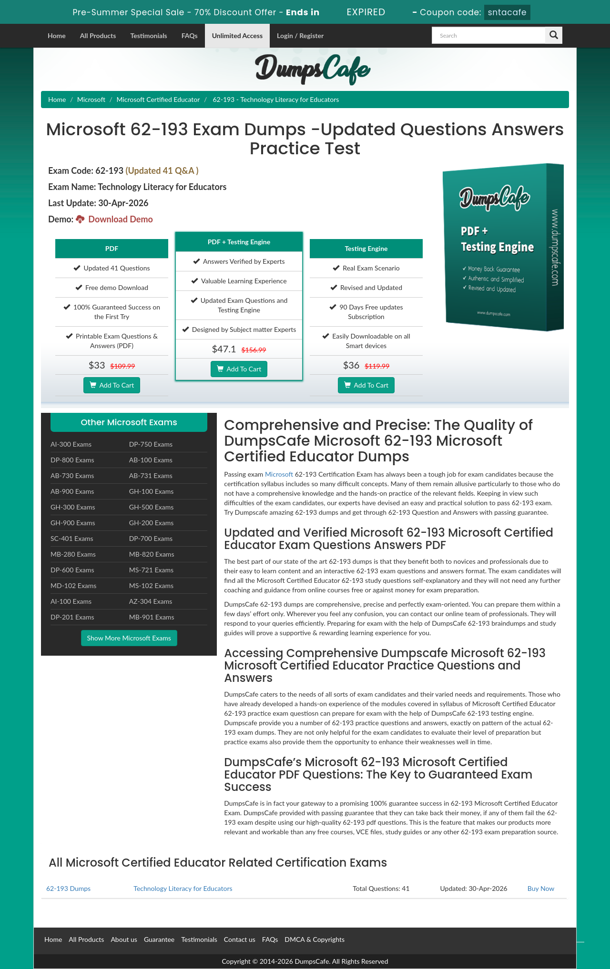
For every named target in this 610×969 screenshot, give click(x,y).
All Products (98, 35)
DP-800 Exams (72, 460)
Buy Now (541, 888)
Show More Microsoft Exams (129, 638)
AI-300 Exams (71, 444)
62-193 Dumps (68, 888)
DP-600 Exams (72, 570)
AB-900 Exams (72, 491)
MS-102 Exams (151, 585)
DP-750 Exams (151, 444)
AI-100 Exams (71, 601)
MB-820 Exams (151, 554)
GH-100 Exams (151, 491)
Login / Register (300, 35)
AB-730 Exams (72, 475)
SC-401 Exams (72, 538)
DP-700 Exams (151, 538)
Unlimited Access (237, 35)
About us (124, 939)
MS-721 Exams (151, 570)
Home (57, 35)
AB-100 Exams (151, 460)
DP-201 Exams (72, 617)
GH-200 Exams (151, 523)
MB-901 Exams (151, 617)
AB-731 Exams (151, 475)
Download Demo (114, 219)
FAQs (190, 35)
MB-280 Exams (73, 554)
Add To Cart (112, 385)
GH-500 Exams (151, 507)
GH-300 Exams (73, 507)
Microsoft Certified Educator (158, 99)
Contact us (239, 939)
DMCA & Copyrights (315, 939)
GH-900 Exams (73, 523)
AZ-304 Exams (151, 601)
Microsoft (91, 99)
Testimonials (148, 35)
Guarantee (159, 939)
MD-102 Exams (73, 585)
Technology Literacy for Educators (182, 888)
